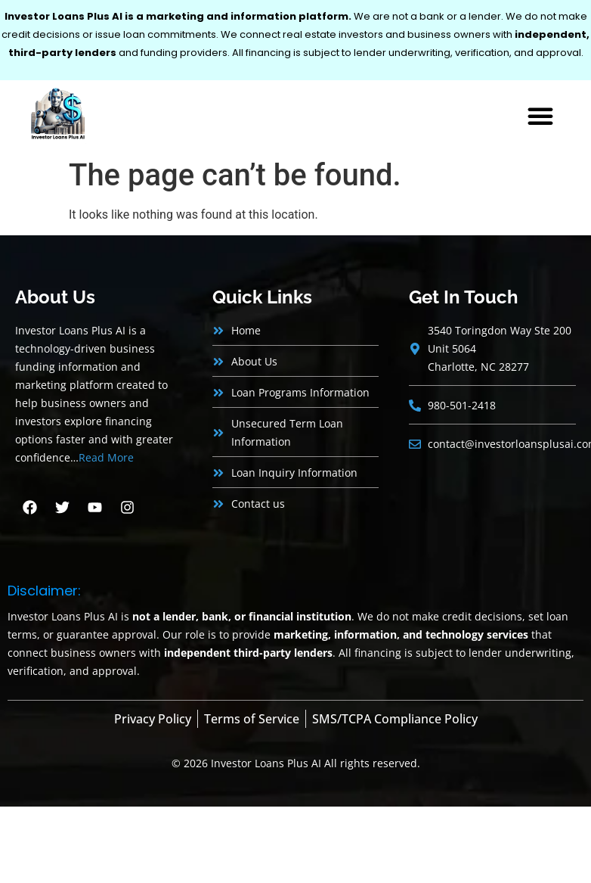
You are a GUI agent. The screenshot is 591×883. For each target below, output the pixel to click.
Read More (106, 457)
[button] (540, 115)
